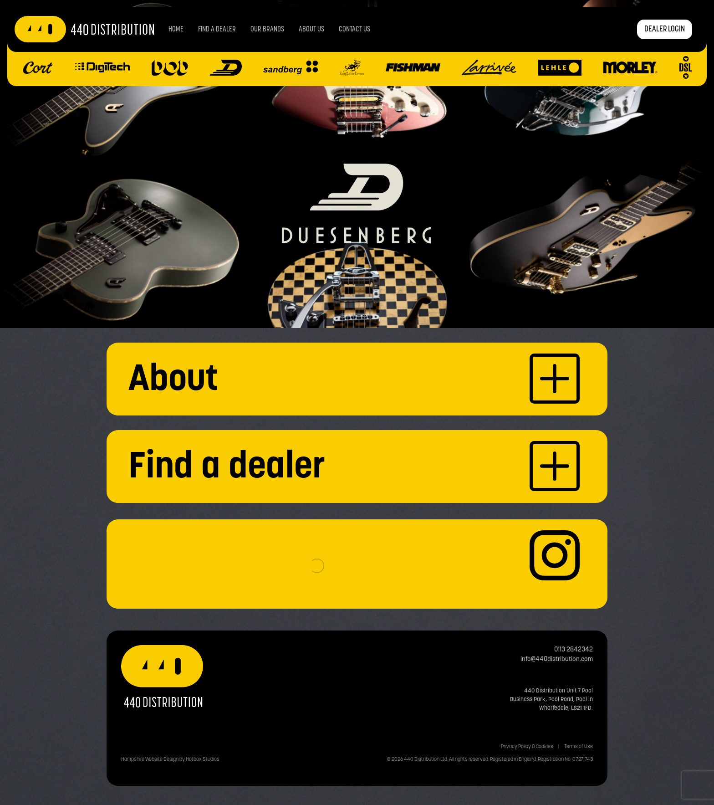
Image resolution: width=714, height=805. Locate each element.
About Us (311, 29)
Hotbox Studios (202, 759)
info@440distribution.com (556, 659)
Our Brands (267, 29)
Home (176, 29)
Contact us (354, 29)
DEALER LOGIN (664, 29)
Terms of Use (578, 746)
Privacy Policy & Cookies (527, 746)
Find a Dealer (217, 29)
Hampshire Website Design (149, 759)
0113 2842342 (573, 649)
